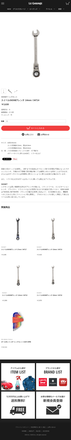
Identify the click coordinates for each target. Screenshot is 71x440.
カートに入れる (35, 128)
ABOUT (31, 431)
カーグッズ (33, 9)
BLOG (38, 431)
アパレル (49, 9)
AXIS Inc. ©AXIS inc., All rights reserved (35, 435)
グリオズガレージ (19, 9)
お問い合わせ (52, 427)
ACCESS (46, 431)
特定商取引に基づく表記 (38, 427)
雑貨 (59, 9)
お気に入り (28, 134)
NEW (9, 9)
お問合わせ (43, 134)
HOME (24, 431)
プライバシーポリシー (22, 427)
